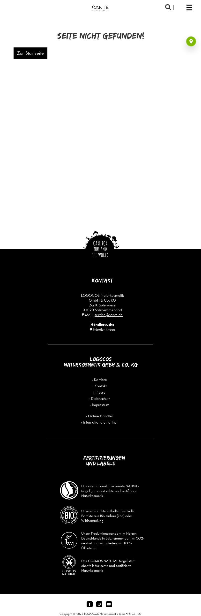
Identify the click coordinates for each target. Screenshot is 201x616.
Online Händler (100, 415)
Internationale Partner (100, 422)
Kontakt (101, 385)
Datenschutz (100, 398)
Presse (100, 392)
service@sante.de (109, 314)
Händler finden (102, 329)
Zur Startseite (30, 53)
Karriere (100, 379)
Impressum (100, 404)
